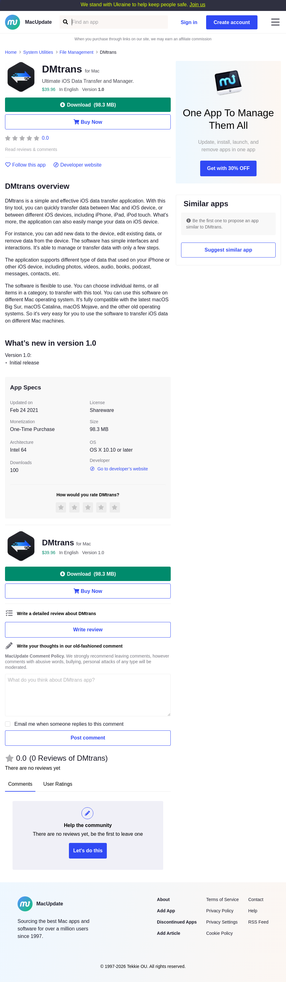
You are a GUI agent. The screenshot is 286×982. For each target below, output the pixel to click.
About (163, 899)
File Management (76, 52)
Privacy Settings (221, 922)
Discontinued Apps (177, 922)
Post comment (87, 737)
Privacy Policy (219, 911)
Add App (166, 911)
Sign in (189, 22)
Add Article (168, 933)
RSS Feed (258, 922)
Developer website (77, 165)
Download (88, 104)
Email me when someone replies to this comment (69, 724)
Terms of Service (222, 899)
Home (11, 52)
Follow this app (25, 165)
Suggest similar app (228, 250)
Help (252, 911)
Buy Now (88, 121)
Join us (197, 4)
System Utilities (38, 52)
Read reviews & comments (31, 149)
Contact (255, 899)
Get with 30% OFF (228, 168)
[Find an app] (65, 22)
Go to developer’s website (119, 469)
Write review (88, 629)
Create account (232, 22)
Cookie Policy (219, 933)
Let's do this (88, 850)
